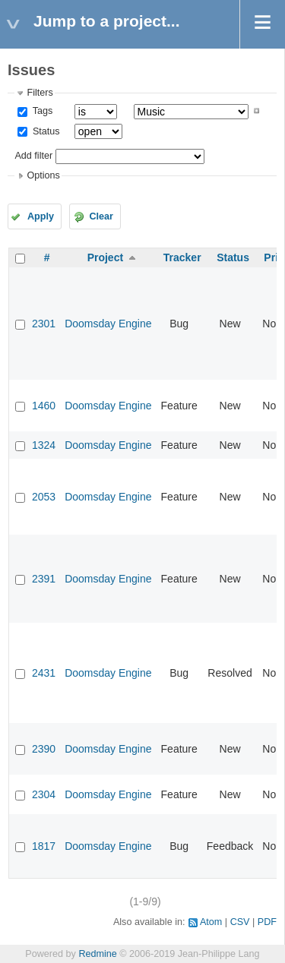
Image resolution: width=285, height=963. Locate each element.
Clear (101, 216)
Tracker (182, 257)
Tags (41, 111)
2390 (43, 749)
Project (105, 257)
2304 (43, 794)
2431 (43, 673)
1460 (43, 405)
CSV (240, 922)
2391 (43, 579)
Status (44, 131)
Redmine (97, 954)
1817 (43, 846)
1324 (43, 445)
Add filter (33, 155)
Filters (39, 92)
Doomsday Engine (108, 323)
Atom (211, 922)
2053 (43, 497)
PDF (267, 922)
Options (43, 175)
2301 (43, 323)
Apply (40, 216)
